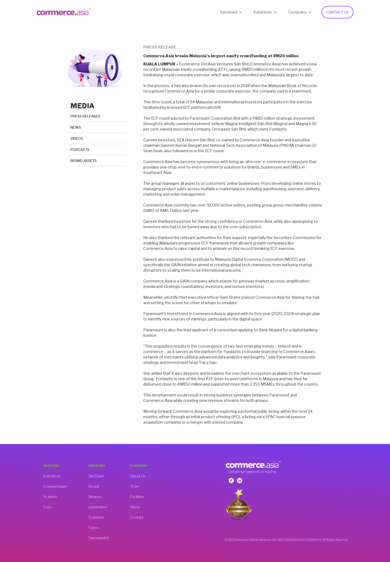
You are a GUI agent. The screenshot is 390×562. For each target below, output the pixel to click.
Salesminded (99, 537)
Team (134, 486)
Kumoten (96, 517)
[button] (231, 12)
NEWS (75, 127)
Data (47, 506)
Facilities (137, 496)
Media (135, 506)
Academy (50, 496)
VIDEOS (76, 138)
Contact (137, 517)
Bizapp (94, 486)
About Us (138, 476)
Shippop (95, 496)
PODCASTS (79, 149)
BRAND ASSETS (83, 160)
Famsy (94, 527)
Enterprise (52, 476)
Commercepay (55, 486)
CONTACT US (337, 12)
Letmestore (98, 506)
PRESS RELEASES (85, 116)
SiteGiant (96, 476)
